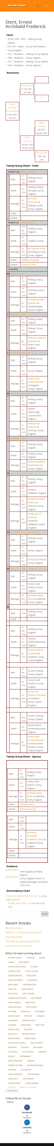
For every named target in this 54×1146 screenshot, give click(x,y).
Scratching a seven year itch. (18, 945)
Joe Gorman (39, 1011)
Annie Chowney (27, 222)
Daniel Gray (31, 976)
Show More (12, 1091)
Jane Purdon (31, 1007)
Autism (42, 958)
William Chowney (30, 260)
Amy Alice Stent (19, 314)
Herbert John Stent (20, 393)
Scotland (12, 1070)
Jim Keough (25, 1011)
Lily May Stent (18, 438)
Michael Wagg (13, 1029)
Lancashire (12, 1020)
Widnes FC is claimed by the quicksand (23, 932)
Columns (34, 967)
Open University (36, 1043)
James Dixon (30, 1002)
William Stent (18, 273)
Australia (31, 958)
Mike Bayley (13, 1034)
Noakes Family (30, 1038)
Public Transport (15, 1061)
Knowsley (41, 1016)
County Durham (31, 971)
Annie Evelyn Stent (20, 352)
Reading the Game (15, 1065)
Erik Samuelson (29, 984)
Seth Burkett (26, 1070)
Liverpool (12, 1025)
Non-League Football (17, 1043)
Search (45, 913)
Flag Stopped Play (13, 936)
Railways (31, 1061)
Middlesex (28, 1029)
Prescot (11, 1056)
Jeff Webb (12, 1011)
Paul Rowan (38, 1047)
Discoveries (32, 980)
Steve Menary (28, 1079)
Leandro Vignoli (28, 1020)
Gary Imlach (13, 993)
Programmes (25, 1056)
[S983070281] (11, 870)
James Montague (15, 1007)
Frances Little (29, 264)
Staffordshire (33, 1074)
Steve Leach (13, 1079)
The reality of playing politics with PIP (22, 941)
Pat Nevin (25, 1047)
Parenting (12, 1047)
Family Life (12, 989)
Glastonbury (36, 998)
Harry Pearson (14, 1002)
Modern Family (14, 1038)
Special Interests (15, 1074)
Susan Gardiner (31, 1083)
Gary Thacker (28, 993)
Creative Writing (15, 976)
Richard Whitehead (35, 1065)
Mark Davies (26, 1025)
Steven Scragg (14, 1083)
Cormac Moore (14, 971)
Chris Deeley (24, 962)
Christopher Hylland (17, 967)
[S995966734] (11, 876)
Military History (29, 1034)
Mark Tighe (40, 1025)
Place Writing (28, 1052)
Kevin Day (28, 1016)
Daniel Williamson (15, 980)
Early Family (13, 984)
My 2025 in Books (13, 928)
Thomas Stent (27, 171)
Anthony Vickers (15, 958)
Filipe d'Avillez (27, 989)
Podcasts (42, 1052)
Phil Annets (13, 1052)
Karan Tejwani (14, 1016)
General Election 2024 (17, 998)
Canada (11, 962)
